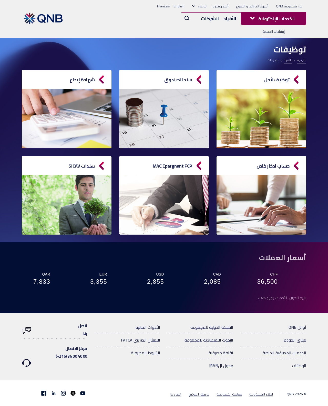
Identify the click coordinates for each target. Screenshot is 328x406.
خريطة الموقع (199, 394)
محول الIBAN (221, 365)
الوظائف (299, 365)
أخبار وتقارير (220, 6)
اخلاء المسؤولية (261, 394)
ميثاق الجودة (295, 340)
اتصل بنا (175, 394)
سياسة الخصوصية (229, 394)
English (179, 6)
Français (163, 6)
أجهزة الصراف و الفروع (252, 6)
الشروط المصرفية (145, 353)
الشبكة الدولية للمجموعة (211, 327)
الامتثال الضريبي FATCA (140, 340)
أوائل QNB (297, 327)
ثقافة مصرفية (221, 353)
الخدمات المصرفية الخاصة (284, 353)
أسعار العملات (282, 257)
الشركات (210, 18)
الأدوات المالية (148, 327)
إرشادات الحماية (274, 31)
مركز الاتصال (54, 353)
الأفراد (229, 18)
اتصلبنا (54, 329)
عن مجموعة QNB (289, 6)
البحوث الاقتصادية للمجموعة (208, 340)
